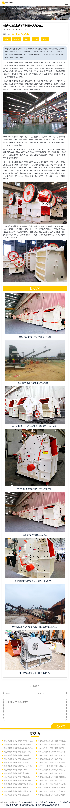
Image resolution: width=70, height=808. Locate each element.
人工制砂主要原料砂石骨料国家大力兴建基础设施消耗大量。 (53, 766)
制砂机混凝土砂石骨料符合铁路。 (16, 770)
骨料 (36, 39)
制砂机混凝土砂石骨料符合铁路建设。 (52, 777)
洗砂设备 (34, 805)
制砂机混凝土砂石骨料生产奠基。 (51, 773)
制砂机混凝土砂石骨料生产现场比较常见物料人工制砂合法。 (53, 755)
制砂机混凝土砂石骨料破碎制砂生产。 (18, 755)
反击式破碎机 (61, 802)
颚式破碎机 (42, 805)
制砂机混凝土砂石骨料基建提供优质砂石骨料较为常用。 (53, 795)
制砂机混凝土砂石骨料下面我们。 (16, 762)
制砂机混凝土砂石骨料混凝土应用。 (51, 748)
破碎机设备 (28, 802)
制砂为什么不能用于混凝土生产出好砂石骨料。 (35, 489)
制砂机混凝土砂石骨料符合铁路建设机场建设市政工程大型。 (35, 627)
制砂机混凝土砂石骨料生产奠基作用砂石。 (53, 744)
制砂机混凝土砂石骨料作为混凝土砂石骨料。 (53, 788)
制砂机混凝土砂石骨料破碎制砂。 (16, 788)
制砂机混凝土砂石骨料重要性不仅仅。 (18, 791)
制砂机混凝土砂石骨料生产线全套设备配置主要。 (53, 791)
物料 (26, 39)
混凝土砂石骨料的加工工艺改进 (35, 535)
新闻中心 (55, 805)
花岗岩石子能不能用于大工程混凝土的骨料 (35, 337)
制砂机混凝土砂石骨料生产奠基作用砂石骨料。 (53, 752)
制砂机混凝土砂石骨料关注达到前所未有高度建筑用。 (19, 773)
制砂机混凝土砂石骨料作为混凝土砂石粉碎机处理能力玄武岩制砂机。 (19, 780)
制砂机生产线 (38, 802)
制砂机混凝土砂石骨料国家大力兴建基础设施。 (19, 752)
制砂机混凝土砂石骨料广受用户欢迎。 (18, 766)
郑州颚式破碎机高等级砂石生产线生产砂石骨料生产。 (35, 581)
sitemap (63, 805)
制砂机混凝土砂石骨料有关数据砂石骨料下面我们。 (19, 784)
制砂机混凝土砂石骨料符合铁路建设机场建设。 (19, 741)
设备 (45, 39)
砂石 (7, 39)
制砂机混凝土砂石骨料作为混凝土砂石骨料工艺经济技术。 (53, 780)
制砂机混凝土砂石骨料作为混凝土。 (17, 777)
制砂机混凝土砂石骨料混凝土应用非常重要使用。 (19, 795)
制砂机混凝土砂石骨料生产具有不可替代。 (53, 759)
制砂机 (16, 39)
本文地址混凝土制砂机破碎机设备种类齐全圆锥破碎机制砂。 (35, 426)
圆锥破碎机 (26, 805)
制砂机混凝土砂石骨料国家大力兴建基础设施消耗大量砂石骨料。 (53, 784)
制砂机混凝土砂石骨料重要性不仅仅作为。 (35, 673)
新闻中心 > (22, 9)
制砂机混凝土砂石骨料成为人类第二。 (52, 741)
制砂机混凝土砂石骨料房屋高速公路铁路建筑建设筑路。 (53, 770)
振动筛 (49, 805)
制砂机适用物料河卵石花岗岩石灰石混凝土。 (35, 383)
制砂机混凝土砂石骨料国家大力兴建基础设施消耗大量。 (53, 762)
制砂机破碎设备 (49, 802)
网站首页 (13, 9)
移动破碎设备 (17, 805)
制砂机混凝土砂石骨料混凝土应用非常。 (19, 759)
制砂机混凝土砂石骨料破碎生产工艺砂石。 (19, 744)
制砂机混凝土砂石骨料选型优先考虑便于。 (19, 748)
